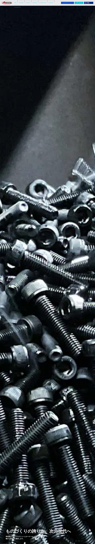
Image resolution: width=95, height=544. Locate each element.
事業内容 (27, 1)
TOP (15, 1)
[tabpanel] (47, 272)
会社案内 (21, 1)
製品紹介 (34, 1)
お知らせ (49, 1)
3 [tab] (82, 541)
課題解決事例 (41, 1)
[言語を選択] (88, 3)
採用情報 (17, 3)
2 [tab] (79, 541)
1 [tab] (76, 541)
